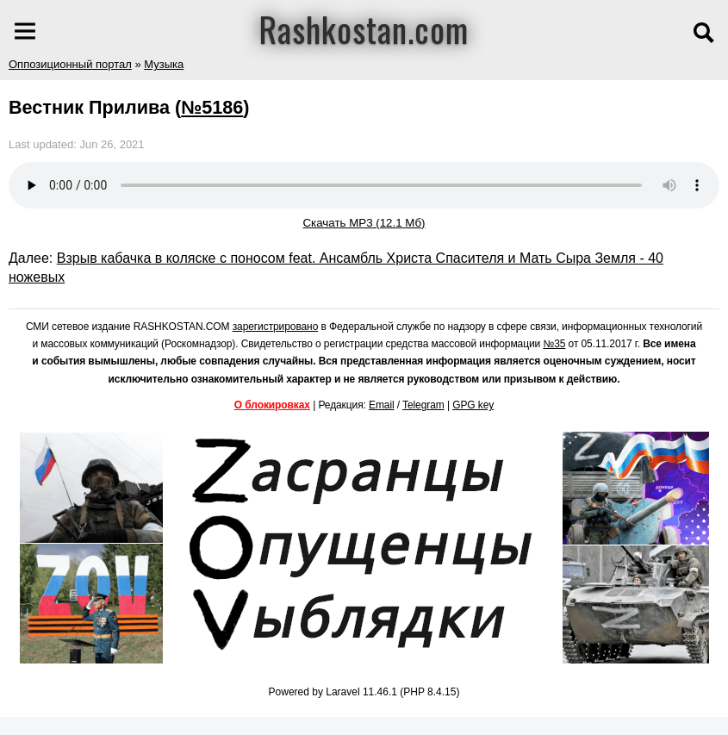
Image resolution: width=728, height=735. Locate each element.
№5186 (212, 107)
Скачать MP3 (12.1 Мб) (363, 222)
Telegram (423, 405)
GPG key (473, 405)
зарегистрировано (276, 327)
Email (382, 405)
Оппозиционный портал (70, 64)
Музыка (164, 64)
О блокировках (272, 405)
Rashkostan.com (364, 28)
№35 (554, 344)
